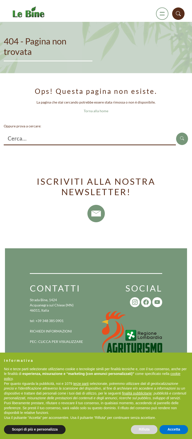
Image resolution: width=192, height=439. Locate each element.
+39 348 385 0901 (50, 321)
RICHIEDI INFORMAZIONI (51, 331)
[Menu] (162, 13)
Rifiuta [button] (144, 429)
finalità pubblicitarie (137, 393)
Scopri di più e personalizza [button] (35, 429)
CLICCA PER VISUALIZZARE (60, 341)
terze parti (81, 384)
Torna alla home (96, 111)
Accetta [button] (173, 429)
